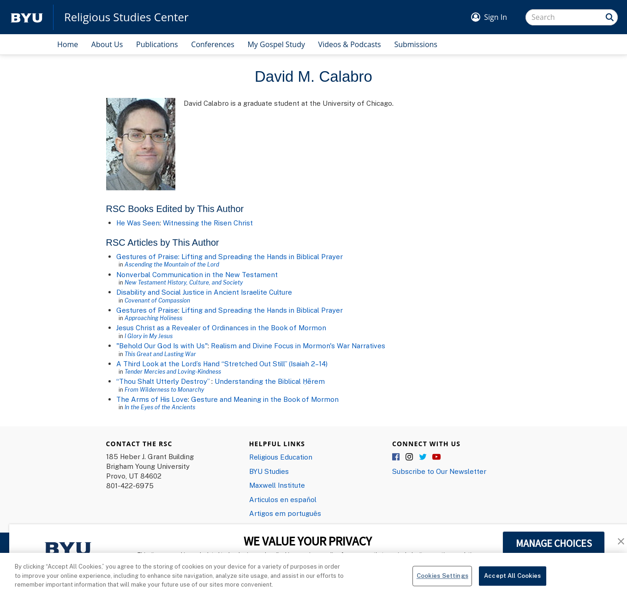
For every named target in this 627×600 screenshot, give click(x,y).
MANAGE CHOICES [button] (554, 543)
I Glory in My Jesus (149, 335)
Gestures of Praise (147, 310)
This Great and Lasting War (160, 354)
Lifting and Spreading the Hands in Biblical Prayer (262, 310)
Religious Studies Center (126, 17)
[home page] (27, 17)
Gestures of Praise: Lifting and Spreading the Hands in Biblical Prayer (229, 256)
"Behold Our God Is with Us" (162, 345)
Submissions (415, 44)
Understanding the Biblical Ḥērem (270, 381)
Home (67, 44)
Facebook (396, 457)
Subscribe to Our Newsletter (439, 471)
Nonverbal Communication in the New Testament (197, 274)
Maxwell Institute (277, 485)
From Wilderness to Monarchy (164, 389)
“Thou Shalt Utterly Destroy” (163, 381)
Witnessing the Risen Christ (208, 222)
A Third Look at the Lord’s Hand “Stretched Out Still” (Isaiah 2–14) (222, 363)
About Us (107, 44)
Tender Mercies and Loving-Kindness (173, 371)
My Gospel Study (276, 44)
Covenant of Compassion (157, 300)
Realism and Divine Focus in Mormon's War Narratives (298, 345)
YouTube (436, 457)
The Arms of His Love (152, 399)
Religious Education (280, 457)
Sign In (495, 17)
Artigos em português (285, 513)
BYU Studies (269, 471)
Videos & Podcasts (349, 44)
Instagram (410, 457)
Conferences (212, 44)
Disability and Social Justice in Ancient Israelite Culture (204, 292)
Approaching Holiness (153, 317)
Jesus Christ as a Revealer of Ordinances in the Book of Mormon (221, 327)
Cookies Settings (442, 578)
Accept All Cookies (512, 578)
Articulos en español (282, 499)
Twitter (423, 457)
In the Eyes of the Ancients (160, 407)
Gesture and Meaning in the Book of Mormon (265, 399)
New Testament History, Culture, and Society (184, 282)
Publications (157, 44)
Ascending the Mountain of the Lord (172, 264)
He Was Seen (138, 222)
